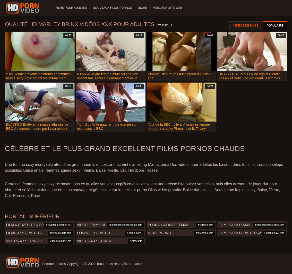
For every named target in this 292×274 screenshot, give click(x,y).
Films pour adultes (71, 7)
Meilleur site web (167, 7)
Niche (142, 7)
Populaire (274, 25)
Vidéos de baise (245, 25)
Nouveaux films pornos (112, 7)
